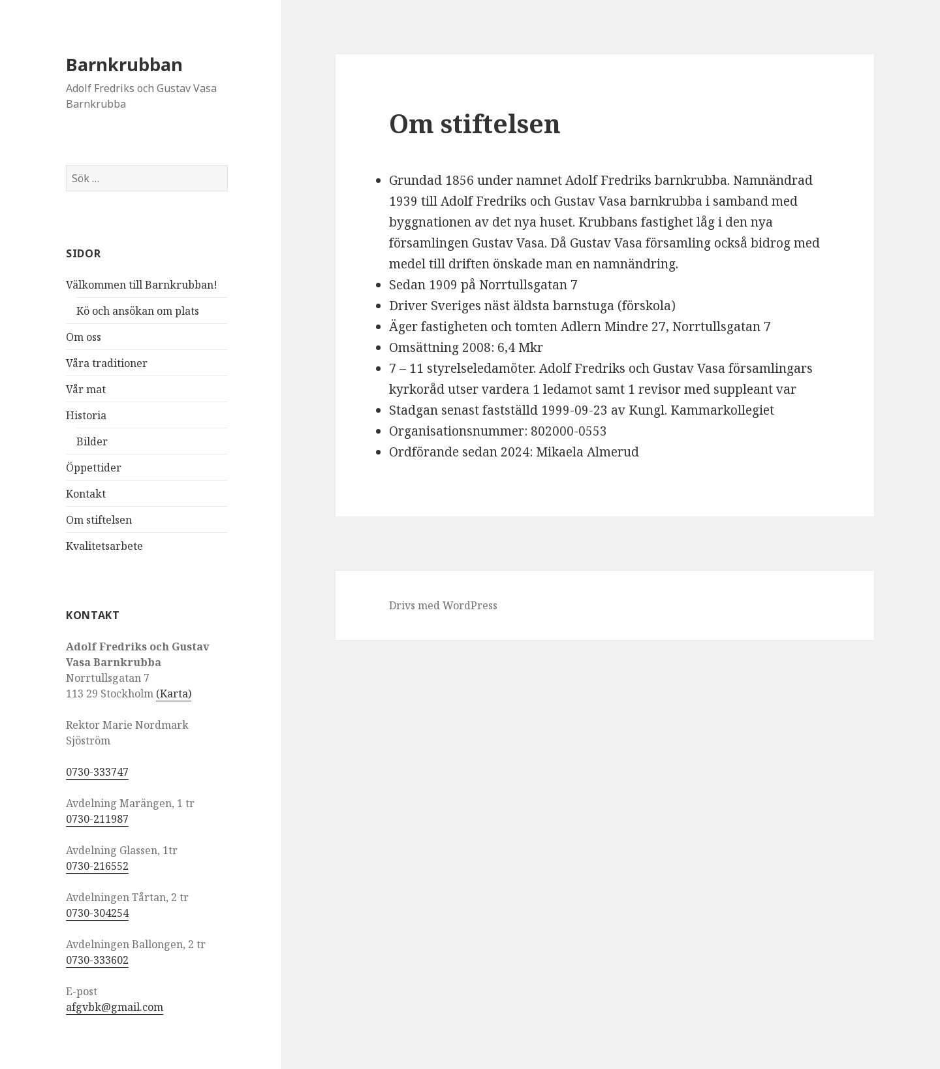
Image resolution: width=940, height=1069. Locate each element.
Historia (86, 415)
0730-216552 (97, 866)
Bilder (92, 441)
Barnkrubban (124, 64)
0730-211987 (97, 819)
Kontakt (86, 494)
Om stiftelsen (99, 520)
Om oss (83, 337)
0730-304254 (97, 913)
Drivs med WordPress (443, 605)
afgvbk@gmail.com (114, 1007)
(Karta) (173, 693)
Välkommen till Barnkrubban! (141, 285)
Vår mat (86, 389)
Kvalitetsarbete (104, 546)
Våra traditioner (107, 363)
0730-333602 (97, 960)
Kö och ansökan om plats (137, 311)
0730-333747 (97, 772)
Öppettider (93, 467)
